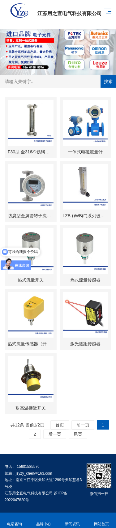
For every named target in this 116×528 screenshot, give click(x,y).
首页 (59, 424)
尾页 (78, 434)
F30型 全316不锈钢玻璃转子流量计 (41, 151)
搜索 (108, 81)
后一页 (54, 434)
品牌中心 (43, 520)
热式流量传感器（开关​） (31, 343)
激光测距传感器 (85, 343)
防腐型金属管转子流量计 (31, 215)
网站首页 (101, 520)
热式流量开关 (31, 279)
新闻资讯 (72, 520)
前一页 (82, 424)
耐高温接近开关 (30, 407)
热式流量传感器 (85, 279)
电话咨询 (14, 520)
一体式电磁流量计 (85, 151)
